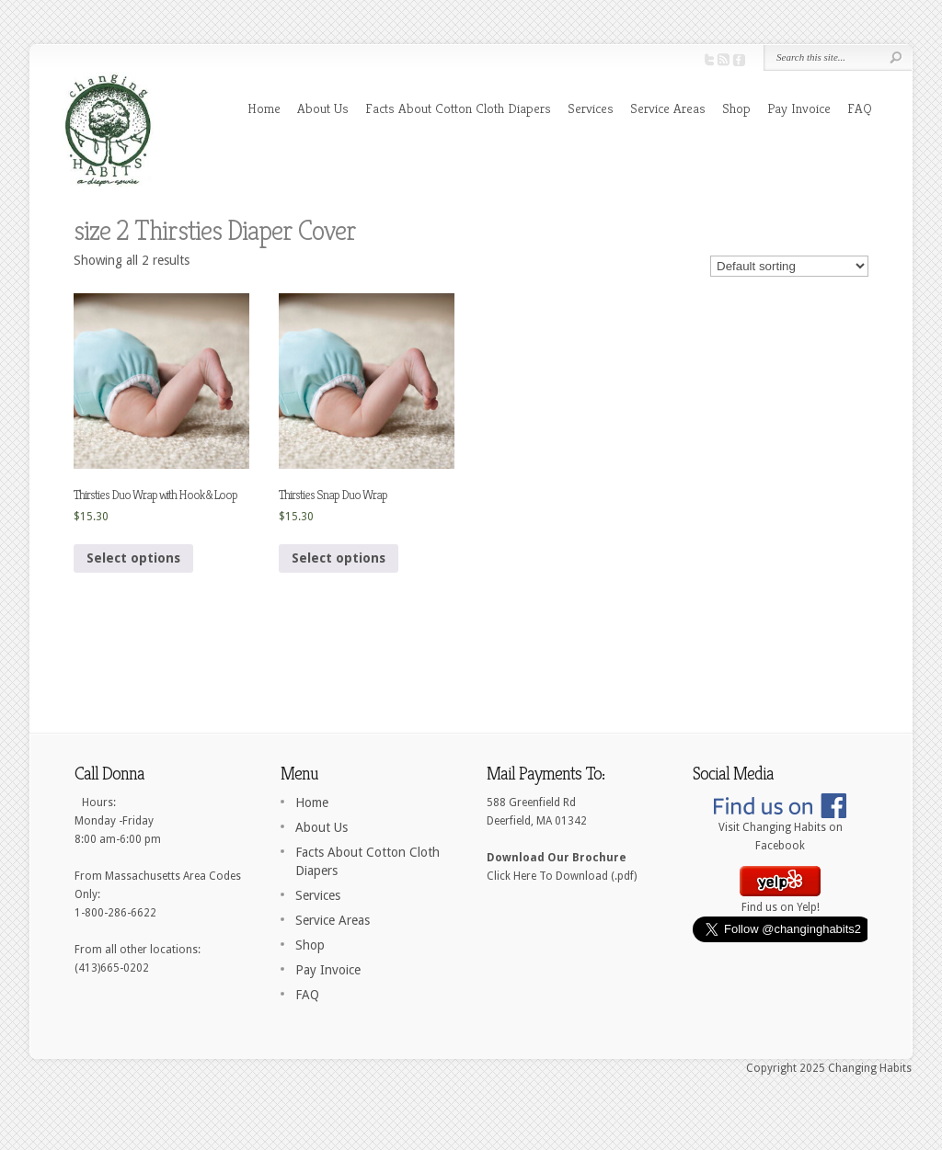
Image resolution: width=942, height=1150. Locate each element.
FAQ (859, 108)
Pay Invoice (799, 108)
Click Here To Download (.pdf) (562, 876)
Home (264, 108)
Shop (736, 108)
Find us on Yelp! (780, 901)
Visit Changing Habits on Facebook (780, 830)
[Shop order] (789, 266)
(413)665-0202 (112, 968)
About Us (323, 108)
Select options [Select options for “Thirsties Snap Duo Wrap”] (338, 558)
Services (591, 108)
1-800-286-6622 (115, 912)
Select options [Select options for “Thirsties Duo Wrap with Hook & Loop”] (133, 558)
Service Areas (668, 108)
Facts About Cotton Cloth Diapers (458, 108)
